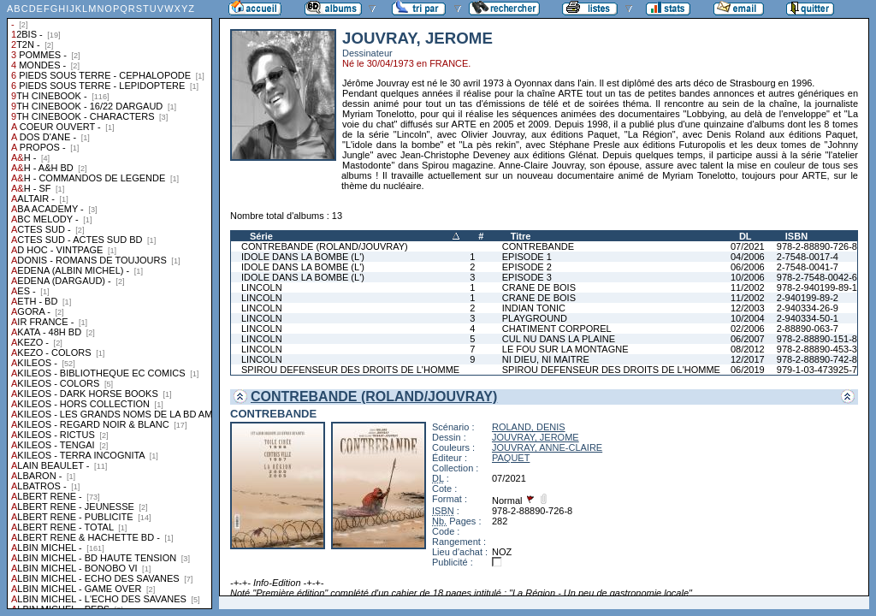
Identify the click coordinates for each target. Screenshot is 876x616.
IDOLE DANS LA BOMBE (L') (302, 257)
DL (745, 236)
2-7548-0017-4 (807, 257)
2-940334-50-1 (807, 318)
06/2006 (748, 267)
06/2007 (748, 339)
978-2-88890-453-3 (817, 349)
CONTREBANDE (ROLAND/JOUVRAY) (324, 246)
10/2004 (748, 318)
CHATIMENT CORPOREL (557, 328)
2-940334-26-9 (807, 308)
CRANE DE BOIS (539, 287)
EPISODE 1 (527, 257)
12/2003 (748, 308)
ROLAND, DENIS (528, 427)
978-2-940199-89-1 (817, 287)
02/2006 (748, 328)
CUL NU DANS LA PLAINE (558, 339)
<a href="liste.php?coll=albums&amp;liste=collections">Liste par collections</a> (109, 304)
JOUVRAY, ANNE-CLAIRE (547, 447)
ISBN (796, 236)
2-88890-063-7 (807, 328)
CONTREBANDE (538, 246)
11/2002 (748, 287)
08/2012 (748, 349)
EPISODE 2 (527, 267)
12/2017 (748, 359)
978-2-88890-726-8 (817, 246)
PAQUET (511, 458)
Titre (521, 236)
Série (261, 236)
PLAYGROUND (534, 318)
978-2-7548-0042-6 (817, 277)
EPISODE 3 (527, 277)
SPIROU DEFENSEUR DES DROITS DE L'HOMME (350, 369)
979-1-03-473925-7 (817, 369)
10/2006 (748, 277)
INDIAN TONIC (533, 308)
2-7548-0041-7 (807, 267)
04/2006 (748, 257)
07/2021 (748, 246)
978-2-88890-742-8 (817, 359)
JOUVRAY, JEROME (535, 437)
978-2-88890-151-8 (817, 339)
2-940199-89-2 (807, 298)
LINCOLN (261, 287)
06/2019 (748, 369)
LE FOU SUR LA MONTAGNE (565, 349)
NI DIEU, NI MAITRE (545, 359)
